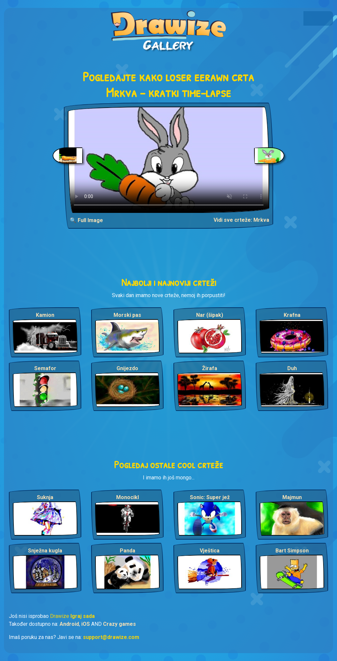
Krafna (292, 315)
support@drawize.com (111, 637)
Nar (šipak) (209, 315)
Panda (127, 550)
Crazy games (119, 624)
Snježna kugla (45, 550)
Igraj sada (82, 616)
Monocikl (127, 497)
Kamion (45, 315)
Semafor (45, 368)
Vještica (210, 550)
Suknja (45, 497)
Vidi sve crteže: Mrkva (241, 220)
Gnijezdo (127, 368)
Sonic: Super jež (210, 497)
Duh (292, 368)
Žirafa (209, 368)
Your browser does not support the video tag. (169, 160)
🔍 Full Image (86, 220)
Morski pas (127, 315)
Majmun (292, 497)
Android (69, 624)
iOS (85, 624)
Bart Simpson (292, 550)
